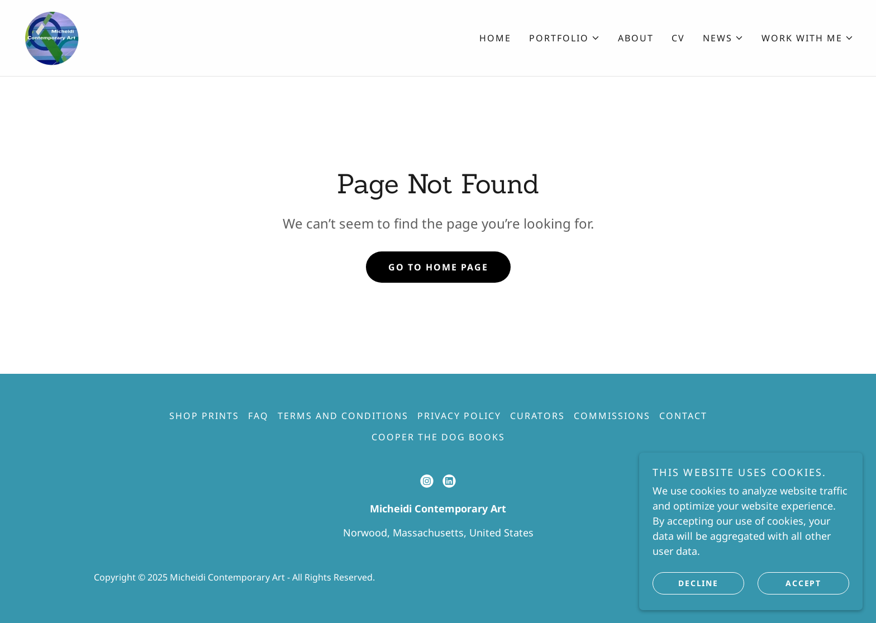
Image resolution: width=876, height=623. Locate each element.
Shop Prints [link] (204, 416)
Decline (698, 583)
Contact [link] (683, 416)
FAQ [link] (258, 416)
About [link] (636, 38)
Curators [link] (537, 416)
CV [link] (678, 38)
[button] (564, 38)
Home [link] (495, 38)
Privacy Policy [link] (459, 416)
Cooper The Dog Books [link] (438, 437)
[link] (51, 37)
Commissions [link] (612, 416)
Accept (803, 583)
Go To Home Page (438, 267)
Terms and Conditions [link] (343, 416)
